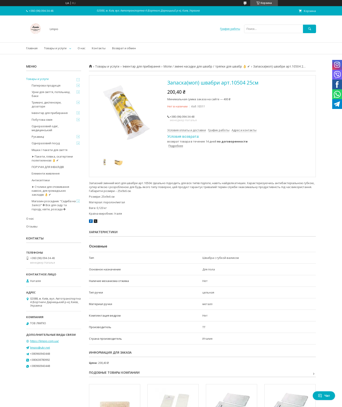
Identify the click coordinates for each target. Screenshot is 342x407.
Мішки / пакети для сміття (49, 150)
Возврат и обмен (124, 48)
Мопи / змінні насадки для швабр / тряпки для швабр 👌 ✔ (206, 66)
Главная (32, 48)
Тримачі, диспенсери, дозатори (46, 104)
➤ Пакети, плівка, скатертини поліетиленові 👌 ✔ (52, 158)
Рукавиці (38, 137)
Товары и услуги (55, 48)
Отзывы (32, 226)
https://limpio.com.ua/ (44, 341)
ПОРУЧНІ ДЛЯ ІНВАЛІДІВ (48, 167)
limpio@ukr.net (40, 347)
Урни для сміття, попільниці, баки (51, 94)
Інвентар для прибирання (141, 66)
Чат (324, 396)
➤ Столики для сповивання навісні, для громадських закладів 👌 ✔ (50, 191)
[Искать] (309, 29)
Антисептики (41, 180)
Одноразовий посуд (46, 143)
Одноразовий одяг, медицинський (45, 128)
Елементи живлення (46, 173)
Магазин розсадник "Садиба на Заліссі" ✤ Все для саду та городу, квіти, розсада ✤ (54, 205)
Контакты (99, 48)
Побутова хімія (42, 120)
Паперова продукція (46, 85)
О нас (81, 48)
